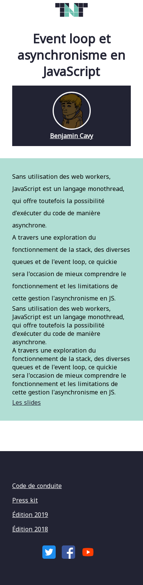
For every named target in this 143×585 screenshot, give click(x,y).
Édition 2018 (30, 529)
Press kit (25, 500)
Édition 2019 (30, 514)
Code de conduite (37, 486)
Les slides (26, 402)
